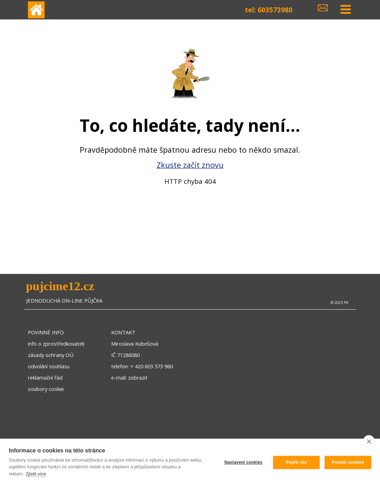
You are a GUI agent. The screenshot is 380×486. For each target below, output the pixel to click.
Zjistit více (36, 473)
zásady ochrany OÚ (50, 354)
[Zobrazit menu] (346, 9)
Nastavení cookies (243, 462)
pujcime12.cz (60, 286)
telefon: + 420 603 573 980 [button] (142, 366)
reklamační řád (45, 377)
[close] (369, 441)
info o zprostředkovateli (56, 343)
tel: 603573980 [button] (268, 9)
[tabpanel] (190, 154)
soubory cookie (46, 388)
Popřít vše (296, 462)
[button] (322, 6)
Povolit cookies (348, 462)
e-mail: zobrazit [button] (129, 377)
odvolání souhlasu (49, 366)
